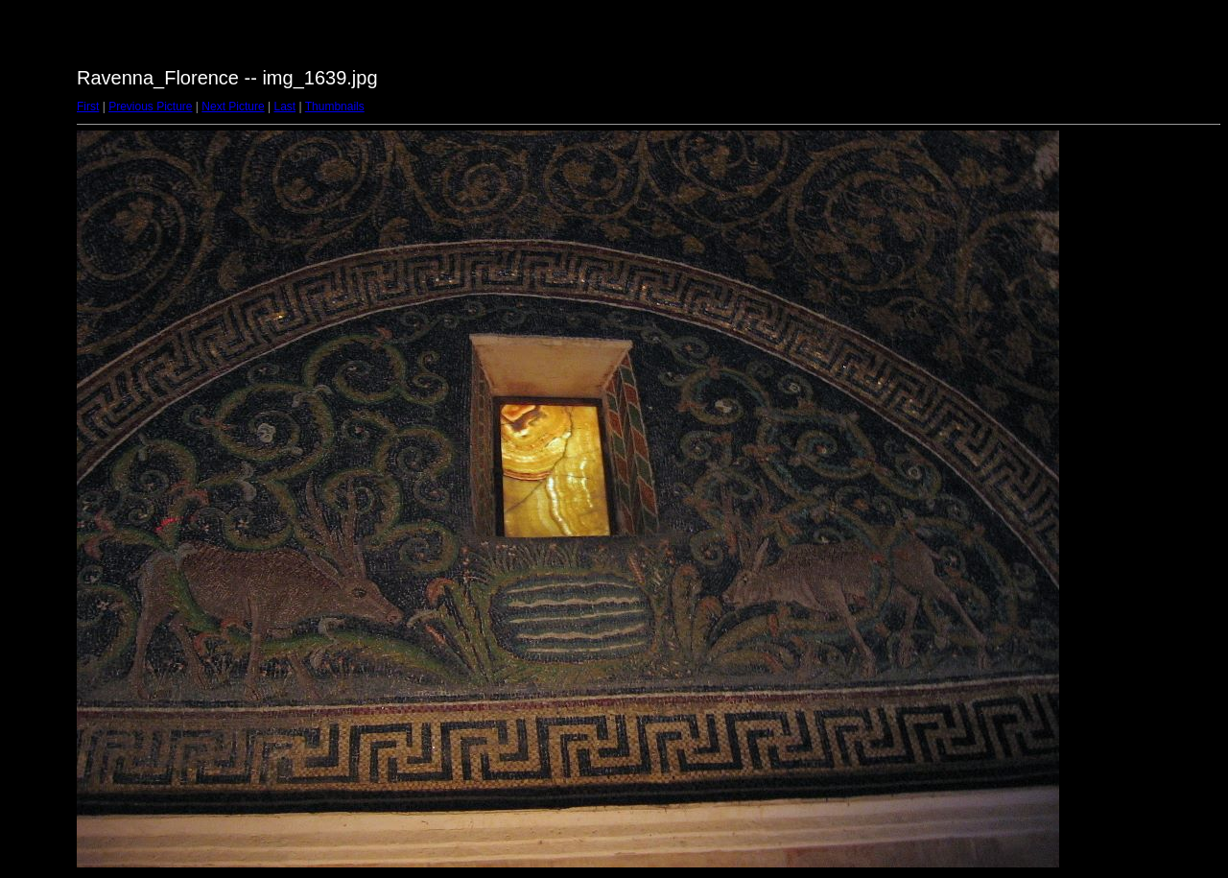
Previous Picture (150, 106)
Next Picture (232, 106)
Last (284, 106)
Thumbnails (335, 106)
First (88, 106)
